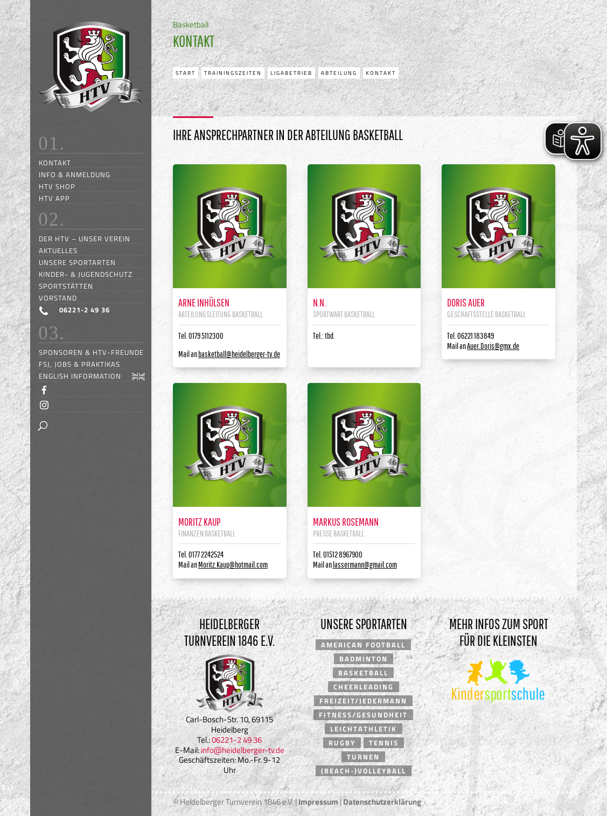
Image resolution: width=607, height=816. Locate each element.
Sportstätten (66, 286)
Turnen (363, 756)
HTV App (54, 198)
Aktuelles (58, 250)
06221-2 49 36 (237, 740)
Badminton (363, 658)
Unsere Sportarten (77, 262)
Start (186, 73)
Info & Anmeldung (74, 174)
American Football (363, 644)
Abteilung (339, 73)
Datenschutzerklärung (382, 802)
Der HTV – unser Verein (84, 238)
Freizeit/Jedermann (363, 700)
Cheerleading (363, 686)
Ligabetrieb (291, 73)
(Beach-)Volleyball (363, 770)
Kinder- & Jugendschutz (85, 274)
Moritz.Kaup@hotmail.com (233, 564)
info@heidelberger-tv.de (242, 750)
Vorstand (58, 297)
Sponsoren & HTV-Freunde (91, 352)
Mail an (229, 354)
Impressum (318, 802)
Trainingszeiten (233, 73)
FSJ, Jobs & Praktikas (79, 364)
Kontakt (55, 162)
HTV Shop (57, 186)
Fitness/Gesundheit (363, 714)
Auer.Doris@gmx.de (493, 346)
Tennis (384, 742)
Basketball (363, 672)
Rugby (342, 742)
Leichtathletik (363, 728)
